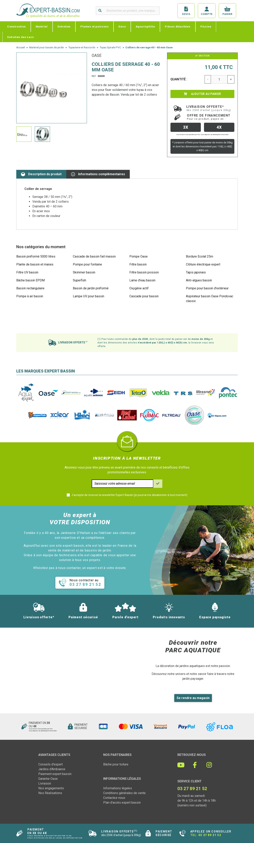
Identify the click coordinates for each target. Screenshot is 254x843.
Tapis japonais (196, 272)
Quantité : (179, 79)
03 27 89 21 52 (209, 835)
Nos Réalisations (50, 793)
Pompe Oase (138, 256)
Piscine (205, 26)
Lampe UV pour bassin (88, 296)
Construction (16, 26)
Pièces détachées (177, 26)
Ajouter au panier (202, 93)
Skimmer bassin (84, 272)
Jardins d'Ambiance (51, 769)
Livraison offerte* (208, 108)
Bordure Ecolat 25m (199, 256)
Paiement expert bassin (54, 774)
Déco (122, 26)
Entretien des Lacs (20, 37)
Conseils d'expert (50, 764)
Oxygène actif (139, 288)
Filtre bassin (138, 264)
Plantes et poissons (94, 26)
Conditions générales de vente (124, 793)
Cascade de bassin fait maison (94, 256)
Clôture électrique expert (203, 264)
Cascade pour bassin (144, 296)
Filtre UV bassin (27, 272)
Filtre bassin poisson (144, 272)
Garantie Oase (48, 779)
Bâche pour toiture (115, 764)
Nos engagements (51, 788)
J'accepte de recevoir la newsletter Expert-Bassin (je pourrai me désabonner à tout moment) (129, 495)
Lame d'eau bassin (142, 280)
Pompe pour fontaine (87, 264)
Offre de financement (209, 117)
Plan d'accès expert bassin (122, 802)
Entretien (64, 26)
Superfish (79, 280)
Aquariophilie (145, 26)
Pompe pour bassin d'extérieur (207, 288)
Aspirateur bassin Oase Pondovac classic (209, 298)
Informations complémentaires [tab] (98, 174)
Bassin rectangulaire (30, 288)
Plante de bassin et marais (34, 264)
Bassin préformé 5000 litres (35, 256)
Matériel (42, 26)
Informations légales (117, 788)
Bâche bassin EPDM (30, 280)
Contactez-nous (114, 798)
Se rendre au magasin (193, 698)
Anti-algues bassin (199, 280)
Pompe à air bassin (29, 296)
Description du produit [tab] (41, 174)
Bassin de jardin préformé (91, 288)
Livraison (44, 783)
